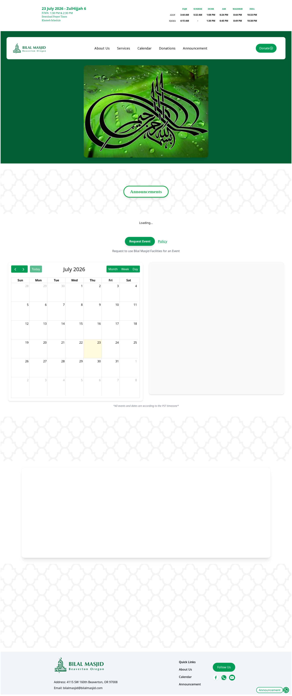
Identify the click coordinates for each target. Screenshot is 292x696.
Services (126, 84)
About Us (107, 84)
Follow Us (215, 632)
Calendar (145, 84)
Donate (251, 84)
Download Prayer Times (54, 16)
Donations (165, 84)
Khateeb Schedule (51, 20)
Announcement (269, 690)
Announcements (146, 211)
